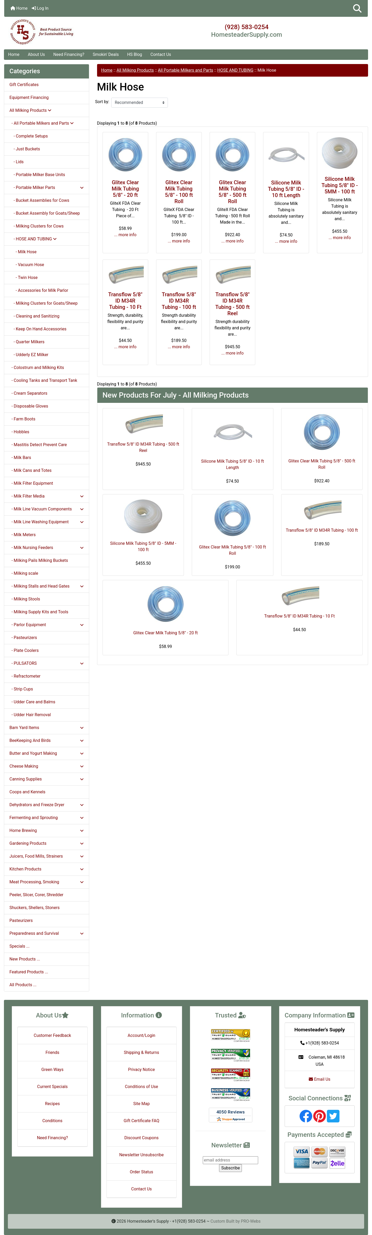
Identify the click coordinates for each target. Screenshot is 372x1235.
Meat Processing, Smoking (46, 881)
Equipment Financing (29, 97)
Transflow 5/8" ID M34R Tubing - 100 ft (179, 300)
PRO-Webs (251, 1221)
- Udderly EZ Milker (28, 354)
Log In (40, 8)
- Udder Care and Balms (32, 701)
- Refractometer (24, 676)
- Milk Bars (20, 457)
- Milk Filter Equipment (31, 483)
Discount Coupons (141, 1137)
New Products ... (24, 959)
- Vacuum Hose (26, 264)
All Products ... (22, 984)
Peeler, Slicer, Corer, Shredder (36, 894)
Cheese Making (46, 766)
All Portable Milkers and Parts (185, 70)
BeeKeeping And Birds (46, 740)
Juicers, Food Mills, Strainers (46, 856)
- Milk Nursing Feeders (46, 547)
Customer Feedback (52, 1035)
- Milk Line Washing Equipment (46, 521)
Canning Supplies (46, 779)
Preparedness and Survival (46, 933)
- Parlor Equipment (46, 624)
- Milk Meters (22, 534)
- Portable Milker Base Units (37, 174)
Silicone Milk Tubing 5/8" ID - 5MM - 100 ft (340, 185)
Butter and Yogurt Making (46, 753)
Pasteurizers (21, 920)
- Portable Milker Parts (46, 187)
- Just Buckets (24, 148)
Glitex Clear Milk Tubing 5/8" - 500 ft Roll (232, 191)
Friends (52, 1052)
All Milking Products (135, 70)
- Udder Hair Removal (30, 714)
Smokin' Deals (106, 54)
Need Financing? (68, 54)
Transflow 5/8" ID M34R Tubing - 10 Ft (125, 300)
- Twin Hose (23, 277)
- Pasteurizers (23, 637)
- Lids (16, 161)
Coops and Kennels (27, 791)
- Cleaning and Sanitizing (34, 316)
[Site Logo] (64, 32)
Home (19, 8)
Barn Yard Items (46, 727)
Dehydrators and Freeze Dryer (46, 804)
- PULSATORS (46, 663)
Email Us (319, 1079)
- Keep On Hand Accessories (37, 328)
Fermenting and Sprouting (46, 817)
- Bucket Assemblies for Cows (39, 200)
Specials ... (19, 946)
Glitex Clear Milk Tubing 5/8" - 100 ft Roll (179, 191)
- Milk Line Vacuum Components (46, 508)
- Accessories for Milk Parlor (38, 290)
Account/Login (141, 1035)
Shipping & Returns (141, 1052)
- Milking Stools (24, 599)
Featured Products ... (28, 971)
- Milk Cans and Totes (30, 470)
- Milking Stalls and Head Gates (46, 586)
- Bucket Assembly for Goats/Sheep (44, 213)
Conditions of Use (141, 1086)
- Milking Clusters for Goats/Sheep (43, 303)
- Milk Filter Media (46, 496)
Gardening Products (46, 843)
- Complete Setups (28, 136)
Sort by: (102, 101)
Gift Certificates (24, 84)
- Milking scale (23, 573)
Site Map (141, 1103)
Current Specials (52, 1086)
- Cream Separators (28, 393)
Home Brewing (46, 830)
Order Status (141, 1171)
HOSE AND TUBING (235, 70)
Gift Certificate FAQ (141, 1120)
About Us (36, 54)
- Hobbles (19, 431)
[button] (357, 8)
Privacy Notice (141, 1069)
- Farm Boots (22, 418)
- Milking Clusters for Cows (36, 226)
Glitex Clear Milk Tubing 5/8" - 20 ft (125, 188)
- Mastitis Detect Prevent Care (38, 444)
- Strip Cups (21, 689)
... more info (125, 234)
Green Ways (52, 1069)
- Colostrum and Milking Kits (36, 367)
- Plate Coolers (24, 650)
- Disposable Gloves (28, 406)
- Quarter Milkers (27, 341)
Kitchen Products (46, 869)
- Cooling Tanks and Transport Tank (43, 380)
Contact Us (161, 54)
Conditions (52, 1120)
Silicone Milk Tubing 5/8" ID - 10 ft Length (286, 189)
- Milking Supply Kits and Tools (38, 611)
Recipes (52, 1103)
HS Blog (134, 54)
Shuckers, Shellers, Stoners (34, 907)
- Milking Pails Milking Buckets (38, 560)
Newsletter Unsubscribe (141, 1154)
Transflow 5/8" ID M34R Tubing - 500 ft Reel (232, 303)
